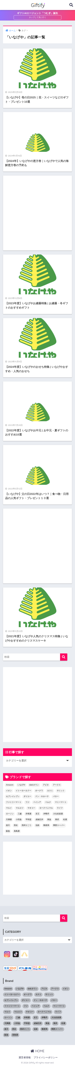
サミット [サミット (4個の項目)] (61, 791)
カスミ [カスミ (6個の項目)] (50, 791)
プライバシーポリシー (46, 1057)
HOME (37, 1051)
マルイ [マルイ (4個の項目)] (9, 808)
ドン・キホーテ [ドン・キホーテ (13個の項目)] (42, 796)
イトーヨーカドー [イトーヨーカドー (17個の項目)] (23, 791)
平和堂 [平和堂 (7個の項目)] (28, 819)
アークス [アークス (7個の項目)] (57, 785)
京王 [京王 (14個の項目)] (37, 814)
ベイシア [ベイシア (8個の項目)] (37, 802)
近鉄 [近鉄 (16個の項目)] (37, 825)
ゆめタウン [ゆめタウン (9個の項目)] (34, 785)
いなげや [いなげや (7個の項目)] (21, 785)
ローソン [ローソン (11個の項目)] (10, 814)
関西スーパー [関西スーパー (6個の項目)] (59, 825)
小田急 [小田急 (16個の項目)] (19, 819)
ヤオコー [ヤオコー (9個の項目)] (31, 808)
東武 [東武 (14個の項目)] (57, 819)
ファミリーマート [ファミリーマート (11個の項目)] (13, 802)
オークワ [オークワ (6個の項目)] (39, 791)
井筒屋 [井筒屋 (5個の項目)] (28, 814)
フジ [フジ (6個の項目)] (27, 802)
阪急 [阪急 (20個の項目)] (8, 831)
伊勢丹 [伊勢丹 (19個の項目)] (46, 814)
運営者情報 (25, 1057)
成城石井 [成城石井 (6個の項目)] (39, 819)
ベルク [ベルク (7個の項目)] (48, 802)
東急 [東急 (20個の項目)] (49, 819)
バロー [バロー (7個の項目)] (56, 796)
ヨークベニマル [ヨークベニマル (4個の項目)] (46, 808)
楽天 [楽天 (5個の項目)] (8, 825)
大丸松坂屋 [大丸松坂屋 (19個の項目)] (58, 814)
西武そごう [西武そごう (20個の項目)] (26, 825)
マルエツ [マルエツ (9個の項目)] (19, 808)
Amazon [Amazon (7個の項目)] (9, 785)
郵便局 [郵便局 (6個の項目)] (46, 825)
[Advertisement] (37, 213)
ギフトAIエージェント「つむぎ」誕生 (37, 13)
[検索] (63, 657)
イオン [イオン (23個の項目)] (9, 791)
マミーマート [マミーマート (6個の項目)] (60, 802)
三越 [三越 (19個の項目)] (20, 814)
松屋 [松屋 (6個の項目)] (65, 819)
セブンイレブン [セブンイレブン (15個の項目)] (12, 796)
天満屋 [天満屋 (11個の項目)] (9, 819)
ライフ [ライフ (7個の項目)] (60, 808)
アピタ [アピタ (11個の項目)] (46, 785)
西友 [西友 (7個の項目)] (16, 825)
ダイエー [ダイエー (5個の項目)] (27, 796)
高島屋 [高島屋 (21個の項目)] (17, 831)
